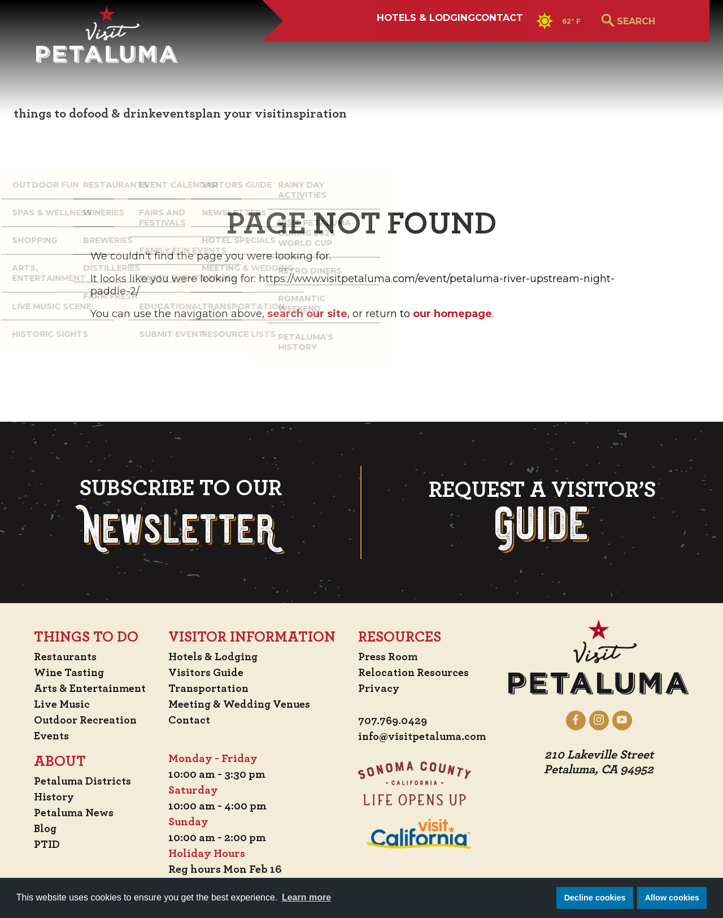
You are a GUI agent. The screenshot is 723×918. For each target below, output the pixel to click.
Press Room (389, 656)
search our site (307, 314)
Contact (454, 49)
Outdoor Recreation (82, 720)
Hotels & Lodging (333, 49)
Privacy (380, 688)
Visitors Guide (207, 672)
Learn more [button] (306, 897)
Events (47, 736)
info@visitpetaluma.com (424, 737)
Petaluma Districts (79, 781)
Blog (41, 828)
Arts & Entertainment (88, 688)
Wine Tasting (65, 672)
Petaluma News (70, 813)
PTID (42, 844)
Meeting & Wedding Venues (242, 704)
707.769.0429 (394, 721)
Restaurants (61, 656)
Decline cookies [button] (595, 897)
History (50, 797)
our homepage (452, 314)
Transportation (211, 688)
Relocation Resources (415, 672)
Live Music (57, 704)
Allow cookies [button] (672, 897)
